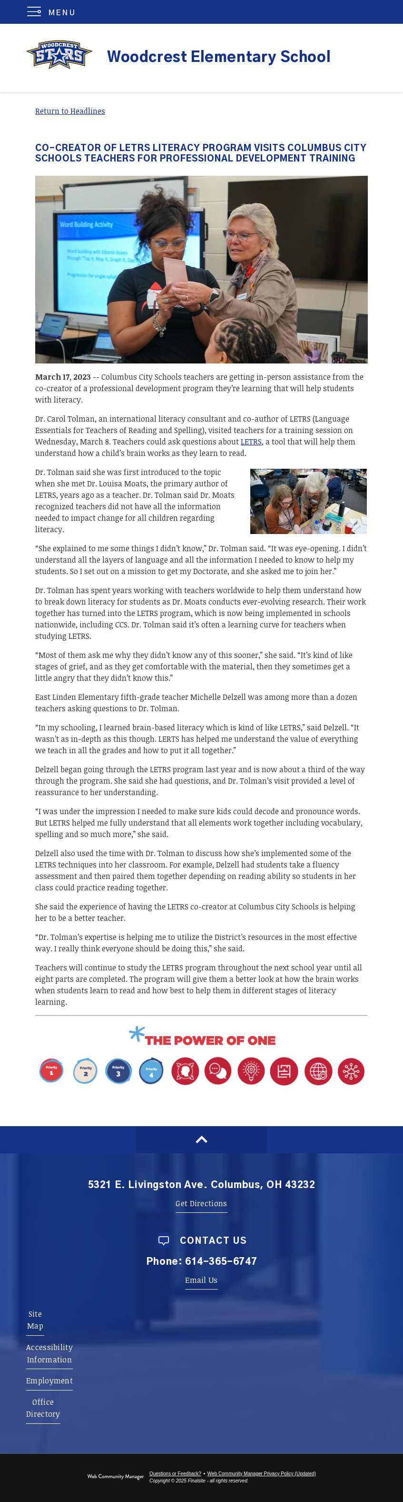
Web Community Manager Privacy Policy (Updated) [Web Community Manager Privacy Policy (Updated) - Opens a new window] (261, 1473)
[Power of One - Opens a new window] (201, 1044)
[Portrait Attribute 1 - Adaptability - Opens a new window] (268, 1085)
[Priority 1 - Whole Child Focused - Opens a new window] (101, 1085)
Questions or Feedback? (175, 1473)
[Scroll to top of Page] (201, 1139)
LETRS (251, 441)
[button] (53, 12)
